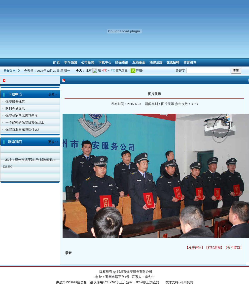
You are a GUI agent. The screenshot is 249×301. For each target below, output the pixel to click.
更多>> (53, 94)
